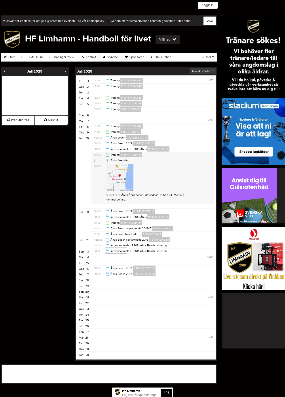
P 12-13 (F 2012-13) (137, 137)
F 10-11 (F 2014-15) (131, 103)
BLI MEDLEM (32, 57)
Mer (208, 57)
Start (9, 57)
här (107, 21)
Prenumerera (18, 120)
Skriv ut (51, 120)
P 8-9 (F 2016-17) (162, 228)
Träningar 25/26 (62, 57)
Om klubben (161, 57)
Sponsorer (134, 57)
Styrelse (110, 57)
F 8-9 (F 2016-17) (130, 109)
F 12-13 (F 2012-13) (131, 80)
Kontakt (89, 57)
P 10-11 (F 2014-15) (158, 149)
